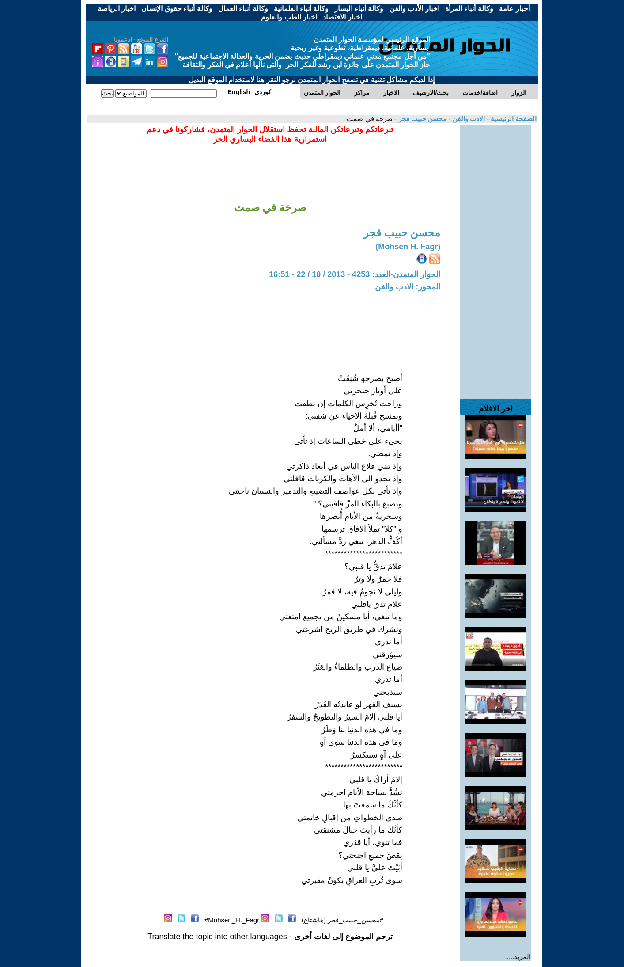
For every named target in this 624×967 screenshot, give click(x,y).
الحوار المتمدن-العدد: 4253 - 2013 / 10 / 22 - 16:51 (354, 274)
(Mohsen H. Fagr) (407, 246)
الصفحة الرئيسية (513, 118)
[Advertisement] (495, 257)
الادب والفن (468, 118)
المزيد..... (518, 956)
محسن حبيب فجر (422, 118)
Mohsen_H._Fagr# (231, 920)
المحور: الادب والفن (407, 286)
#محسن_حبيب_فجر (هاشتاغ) (342, 920)
